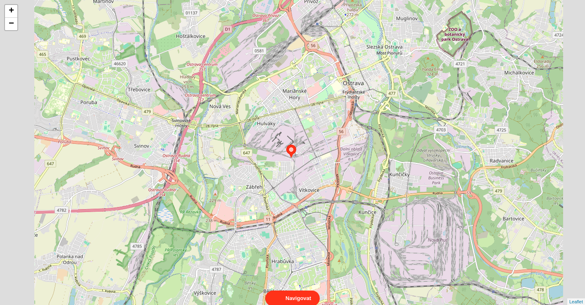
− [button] (11, 24)
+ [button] (11, 11)
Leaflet (576, 294)
